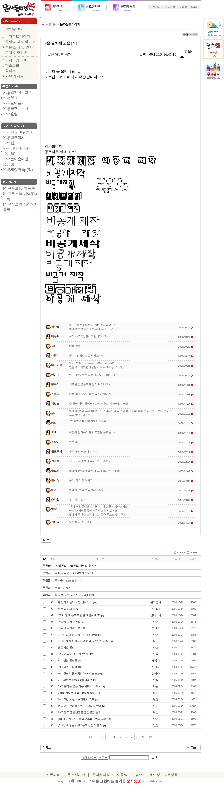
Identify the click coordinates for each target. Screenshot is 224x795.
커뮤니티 (51, 24)
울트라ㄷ (56, 470)
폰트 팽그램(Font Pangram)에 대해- (75, 595)
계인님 (55, 403)
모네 (54, 432)
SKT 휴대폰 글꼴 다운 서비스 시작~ (79, 686)
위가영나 (155, 602)
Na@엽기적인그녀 (17, 92)
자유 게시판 (13, 76)
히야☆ (55, 326)
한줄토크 (10, 65)
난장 (155, 654)
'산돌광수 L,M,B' (67, 667)
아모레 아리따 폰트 (69, 621)
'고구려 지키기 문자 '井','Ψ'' (74, 654)
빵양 (54, 509)
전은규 (55, 522)
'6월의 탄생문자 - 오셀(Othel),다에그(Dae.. (82, 718)
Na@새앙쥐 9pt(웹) (18, 170)
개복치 (156, 660)
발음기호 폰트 (66, 647)
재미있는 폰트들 (67, 660)
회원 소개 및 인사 (17, 47)
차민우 (156, 667)
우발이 (55, 441)
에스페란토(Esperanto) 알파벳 (75, 679)
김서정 (55, 480)
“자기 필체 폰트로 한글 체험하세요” (79, 615)
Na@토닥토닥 (14, 103)
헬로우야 (56, 451)
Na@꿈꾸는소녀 (15, 108)
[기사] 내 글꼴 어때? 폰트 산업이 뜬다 (80, 725)
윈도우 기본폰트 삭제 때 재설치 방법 (79, 705)
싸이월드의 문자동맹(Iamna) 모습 (77, 673)
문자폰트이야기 (16, 36)
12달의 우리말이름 (69, 628)
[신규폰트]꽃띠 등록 (19, 188)
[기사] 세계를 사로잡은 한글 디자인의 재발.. (84, 641)
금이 (54, 346)
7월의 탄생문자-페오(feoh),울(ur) (77, 692)
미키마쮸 (56, 365)
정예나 (156, 673)
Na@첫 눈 (10, 98)
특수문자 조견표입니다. (69, 580)
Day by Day (12, 29)
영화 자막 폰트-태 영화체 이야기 (74, 573)
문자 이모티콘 (14, 52)
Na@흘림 (10, 114)
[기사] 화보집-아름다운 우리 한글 (77, 634)
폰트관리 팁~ (62, 587)
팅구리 (55, 384)
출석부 (9, 71)
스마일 (55, 499)
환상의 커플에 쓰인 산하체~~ (75, 602)
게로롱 (55, 461)
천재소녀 (155, 615)
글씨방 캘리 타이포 (18, 42)
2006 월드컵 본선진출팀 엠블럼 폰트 (79, 712)
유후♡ (55, 393)
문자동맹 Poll (14, 60)
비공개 (66, 54)
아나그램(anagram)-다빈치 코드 (76, 699)
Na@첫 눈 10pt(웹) (17, 132)
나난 (155, 621)
